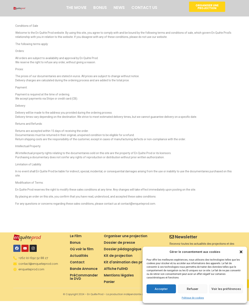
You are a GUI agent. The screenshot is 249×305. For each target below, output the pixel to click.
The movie (76, 7)
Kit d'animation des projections (131, 262)
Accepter (161, 289)
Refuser (192, 289)
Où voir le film (82, 249)
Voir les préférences (226, 289)
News (119, 7)
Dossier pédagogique (122, 249)
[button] (241, 252)
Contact (77, 262)
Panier (109, 281)
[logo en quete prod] (19, 8)
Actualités (79, 255)
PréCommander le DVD (84, 277)
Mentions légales (119, 275)
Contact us (144, 7)
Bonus (100, 7)
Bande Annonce (83, 268)
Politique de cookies (193, 297)
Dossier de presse (119, 242)
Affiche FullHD (116, 268)
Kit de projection (118, 255)
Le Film (76, 236)
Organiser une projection (125, 236)
